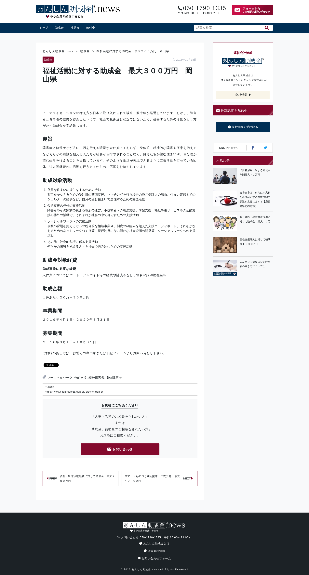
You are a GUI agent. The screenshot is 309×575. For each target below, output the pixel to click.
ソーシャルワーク (59, 377)
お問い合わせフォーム (154, 558)
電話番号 (201, 10)
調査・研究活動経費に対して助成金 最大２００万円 (81, 478)
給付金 (90, 27)
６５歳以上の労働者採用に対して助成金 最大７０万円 (255, 222)
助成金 (59, 27)
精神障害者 (96, 377)
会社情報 (241, 95)
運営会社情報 (154, 551)
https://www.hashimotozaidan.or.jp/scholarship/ (74, 391)
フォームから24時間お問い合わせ (256, 10)
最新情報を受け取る (243, 127)
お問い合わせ (120, 450)
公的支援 (80, 377)
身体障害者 (114, 377)
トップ (43, 27)
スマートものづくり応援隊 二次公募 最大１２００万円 (159, 478)
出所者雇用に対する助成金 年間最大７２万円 (256, 172)
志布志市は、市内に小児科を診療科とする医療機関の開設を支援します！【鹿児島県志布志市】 (255, 199)
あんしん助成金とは (154, 543)
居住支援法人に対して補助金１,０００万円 (255, 241)
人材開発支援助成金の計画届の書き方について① (255, 264)
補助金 (75, 27)
